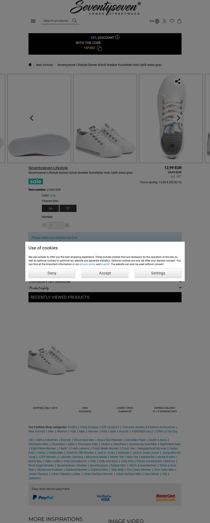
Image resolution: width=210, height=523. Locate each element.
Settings (158, 273)
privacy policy (87, 264)
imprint (105, 264)
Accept (105, 273)
